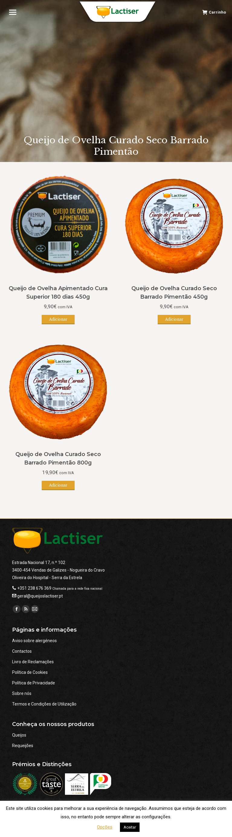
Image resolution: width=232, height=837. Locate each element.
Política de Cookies (30, 672)
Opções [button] (104, 827)
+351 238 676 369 (34, 588)
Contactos (22, 651)
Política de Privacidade (33, 682)
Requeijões (22, 745)
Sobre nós (21, 693)
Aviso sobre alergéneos (34, 640)
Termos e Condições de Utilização (44, 704)
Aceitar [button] (130, 827)
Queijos (19, 735)
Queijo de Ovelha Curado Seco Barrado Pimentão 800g (58, 458)
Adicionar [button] (58, 319)
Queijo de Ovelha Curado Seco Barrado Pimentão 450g (174, 292)
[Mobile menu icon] (15, 12)
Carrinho (214, 12)
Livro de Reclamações (33, 661)
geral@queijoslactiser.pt (40, 596)
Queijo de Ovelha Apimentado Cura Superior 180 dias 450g (58, 292)
